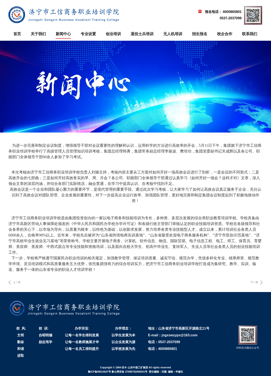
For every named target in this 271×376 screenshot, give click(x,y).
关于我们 (38, 34)
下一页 (254, 282)
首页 (17, 34)
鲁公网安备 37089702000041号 (129, 371)
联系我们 (249, 34)
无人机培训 (172, 34)
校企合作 (224, 34)
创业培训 (113, 34)
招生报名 (199, 34)
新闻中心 (63, 34)
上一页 (17, 282)
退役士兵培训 (142, 34)
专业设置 (88, 34)
